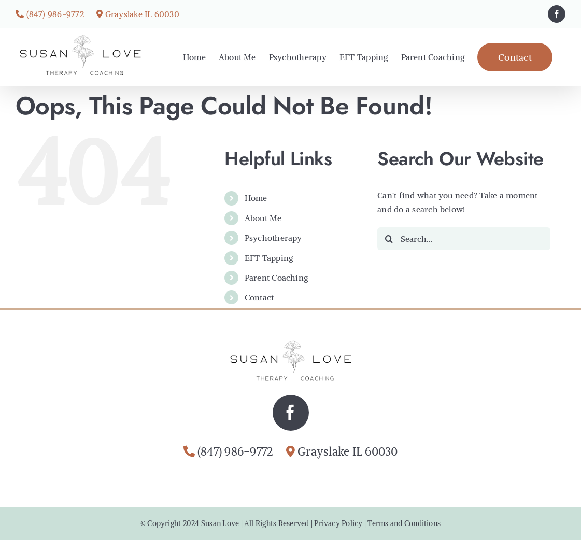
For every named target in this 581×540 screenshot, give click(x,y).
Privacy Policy (338, 523)
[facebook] (291, 413)
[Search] (388, 238)
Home (256, 198)
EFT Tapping (269, 258)
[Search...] (463, 238)
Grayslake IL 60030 (142, 14)
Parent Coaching (276, 277)
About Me (263, 218)
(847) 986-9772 (55, 14)
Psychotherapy (273, 237)
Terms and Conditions (404, 523)
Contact (259, 297)
